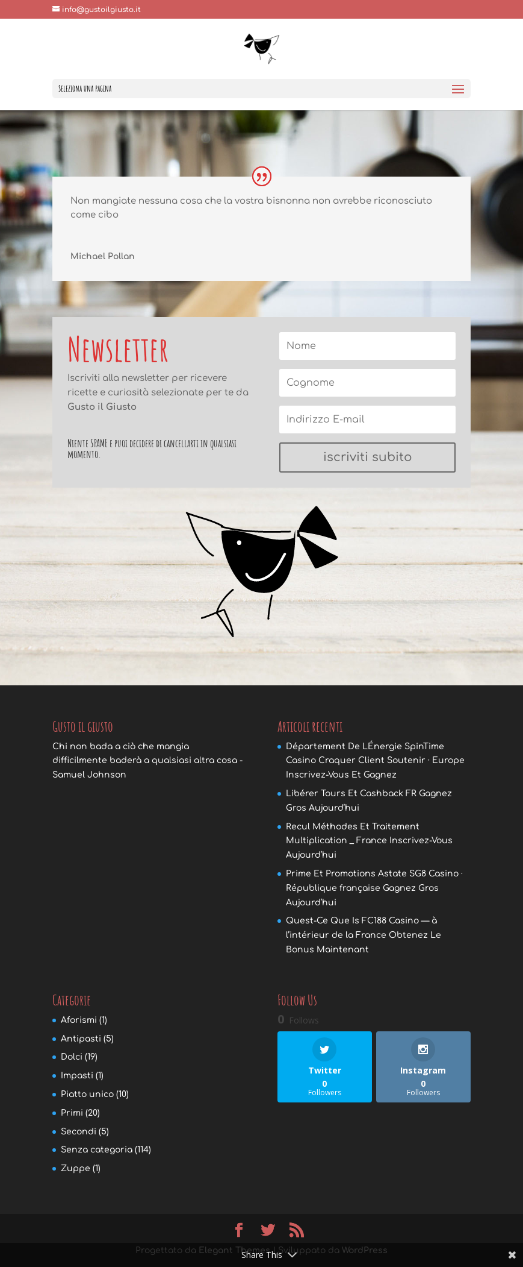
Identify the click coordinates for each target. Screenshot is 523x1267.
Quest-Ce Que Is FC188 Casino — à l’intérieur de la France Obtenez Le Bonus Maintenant (363, 935)
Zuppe (75, 1168)
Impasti (77, 1075)
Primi (72, 1113)
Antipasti (81, 1038)
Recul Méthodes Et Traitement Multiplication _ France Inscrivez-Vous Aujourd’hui (369, 841)
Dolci (71, 1056)
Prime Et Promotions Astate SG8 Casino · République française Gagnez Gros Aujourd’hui (374, 888)
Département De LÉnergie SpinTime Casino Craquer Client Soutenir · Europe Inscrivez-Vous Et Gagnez (375, 761)
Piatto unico (87, 1094)
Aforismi (79, 1020)
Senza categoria (96, 1149)
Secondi (78, 1131)
